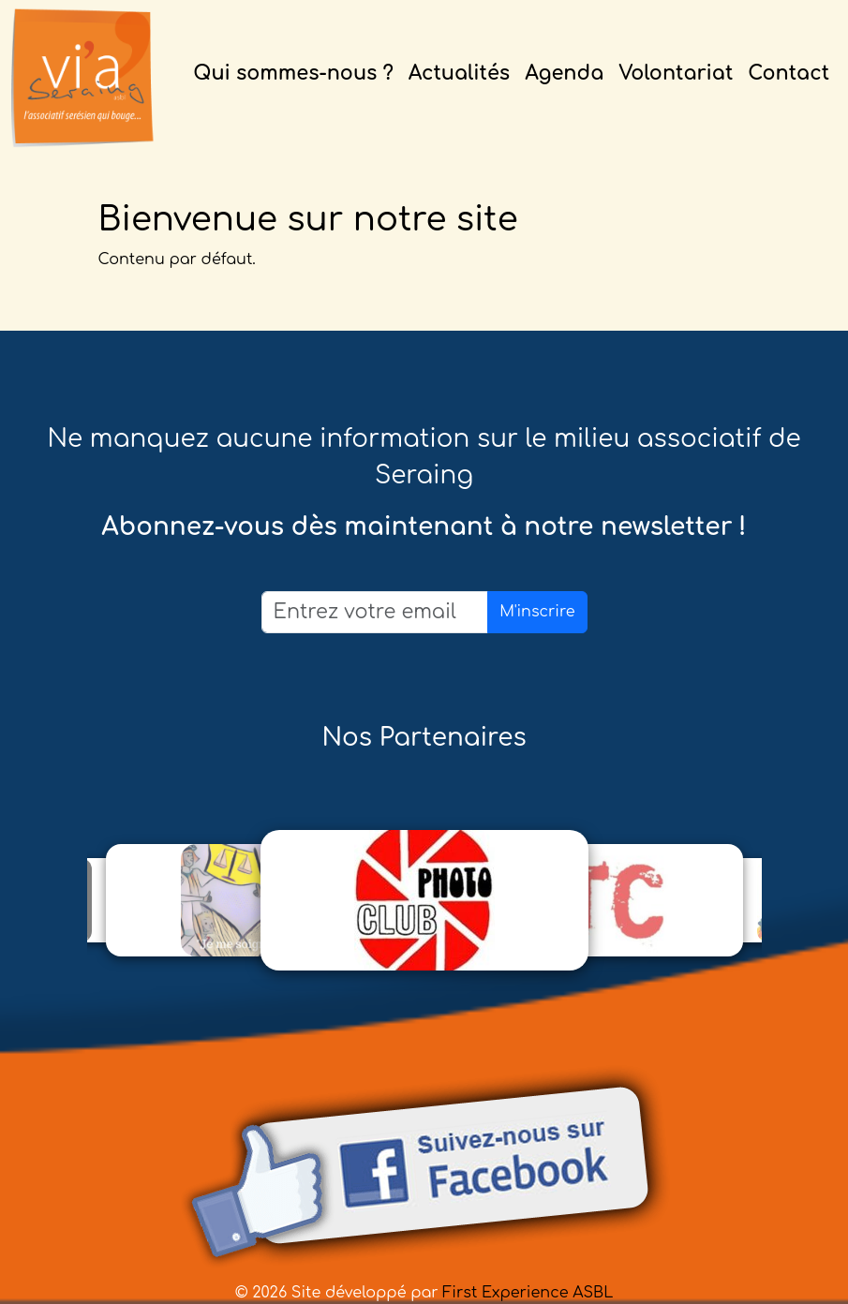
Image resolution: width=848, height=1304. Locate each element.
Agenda (564, 73)
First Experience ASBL (527, 1292)
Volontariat (675, 73)
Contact (788, 73)
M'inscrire (536, 611)
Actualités (459, 73)
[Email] (375, 612)
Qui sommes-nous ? (293, 73)
